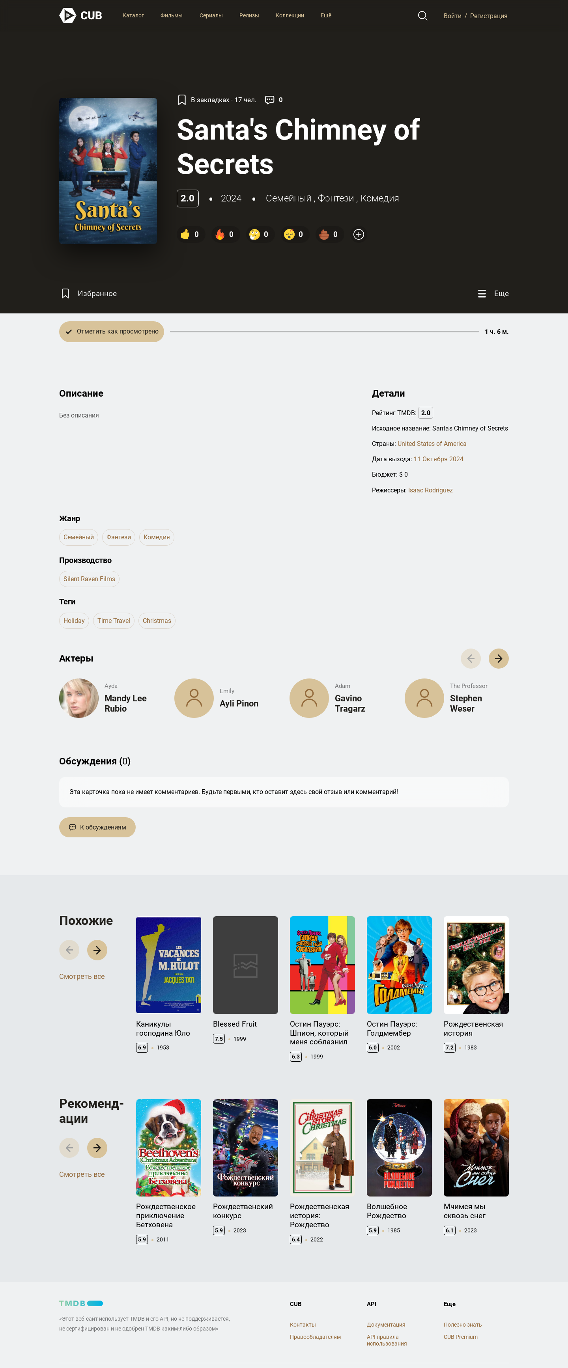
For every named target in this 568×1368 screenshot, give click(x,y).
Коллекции (290, 15)
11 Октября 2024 (438, 459)
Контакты (303, 1324)
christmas (157, 620)
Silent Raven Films (89, 579)
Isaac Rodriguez (430, 490)
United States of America (432, 443)
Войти (453, 15)
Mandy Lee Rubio (126, 703)
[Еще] (492, 293)
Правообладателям (315, 1337)
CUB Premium (461, 1337)
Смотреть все (82, 976)
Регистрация (489, 15)
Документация (386, 1324)
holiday (74, 620)
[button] (499, 659)
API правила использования (387, 1340)
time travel (113, 620)
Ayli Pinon (239, 703)
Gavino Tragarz (350, 703)
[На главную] (81, 15)
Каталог (133, 15)
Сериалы (211, 15)
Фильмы (172, 15)
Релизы (249, 15)
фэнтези (336, 198)
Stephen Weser (466, 703)
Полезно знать (463, 1324)
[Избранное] (88, 293)
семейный (288, 198)
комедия (380, 198)
